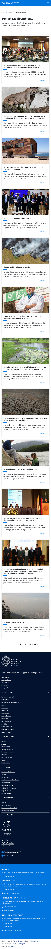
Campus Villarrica (6, 688)
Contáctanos (7, 798)
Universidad (4, 710)
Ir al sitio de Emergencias (12, 893)
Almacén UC (5, 774)
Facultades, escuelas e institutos (11, 702)
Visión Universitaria (7, 749)
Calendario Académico (8, 729)
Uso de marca (5, 763)
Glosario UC (4, 760)
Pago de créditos (6, 791)
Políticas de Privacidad (10, 852)
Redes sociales (5, 746)
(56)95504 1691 (9, 923)
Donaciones (4, 718)
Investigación (5, 699)
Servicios (5, 767)
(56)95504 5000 (9, 889)
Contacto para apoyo (10, 906)
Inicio (2, 13)
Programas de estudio (8, 697)
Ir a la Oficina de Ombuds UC (13, 930)
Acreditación (7, 815)
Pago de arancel (6, 793)
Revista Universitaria (7, 752)
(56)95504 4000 (9, 876)
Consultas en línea (6, 805)
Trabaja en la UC (6, 782)
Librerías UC (5, 777)
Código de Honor (6, 716)
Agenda (3, 744)
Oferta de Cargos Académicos (10, 780)
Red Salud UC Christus (8, 772)
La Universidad (8, 692)
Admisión (4, 724)
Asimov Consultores (19, 941)
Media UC (4, 754)
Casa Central (5, 677)
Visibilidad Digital (34, 941)
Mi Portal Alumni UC (7, 785)
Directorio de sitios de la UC (9, 808)
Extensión (4, 705)
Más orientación (9, 910)
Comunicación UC (9, 736)
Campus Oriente (6, 680)
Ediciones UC (5, 713)
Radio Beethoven (6, 757)
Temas (10, 13)
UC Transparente (6, 721)
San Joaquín (5, 682)
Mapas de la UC (6, 732)
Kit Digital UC (12, 946)
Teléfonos (4, 802)
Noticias (3, 741)
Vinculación (4, 708)
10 (35, 644)
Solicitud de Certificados (8, 788)
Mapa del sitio (7, 855)
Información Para (6, 726)
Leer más (43, 80)
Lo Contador (5, 685)
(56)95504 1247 (9, 926)
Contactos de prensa (7, 810)
